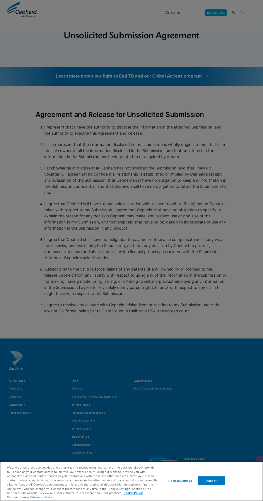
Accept (211, 480)
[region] (131, 481)
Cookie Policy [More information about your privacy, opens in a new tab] (133, 493)
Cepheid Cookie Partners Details (29, 497)
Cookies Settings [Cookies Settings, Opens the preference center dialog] (180, 480)
